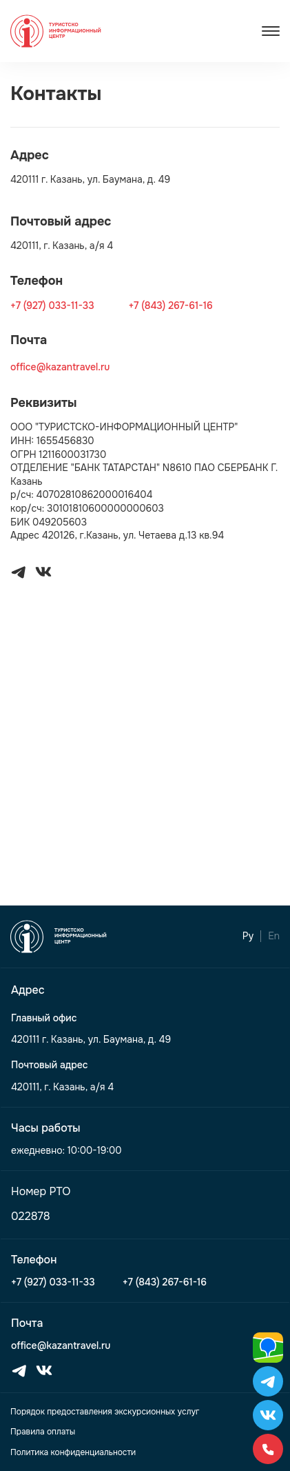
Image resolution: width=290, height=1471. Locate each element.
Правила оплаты (42, 1432)
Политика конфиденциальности (73, 1452)
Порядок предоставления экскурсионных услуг (104, 1412)
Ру (247, 936)
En (274, 936)
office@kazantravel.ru (60, 367)
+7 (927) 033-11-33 (52, 305)
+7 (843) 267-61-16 (170, 305)
